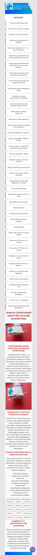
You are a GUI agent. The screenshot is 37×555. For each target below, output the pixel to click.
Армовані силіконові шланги (19, 34)
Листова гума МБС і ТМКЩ (18, 154)
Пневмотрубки (18, 227)
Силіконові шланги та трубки (18, 29)
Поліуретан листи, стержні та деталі (18, 257)
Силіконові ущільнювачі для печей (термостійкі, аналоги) (19, 57)
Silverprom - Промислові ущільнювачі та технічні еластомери (21, 7)
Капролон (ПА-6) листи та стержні (19, 241)
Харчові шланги (18, 208)
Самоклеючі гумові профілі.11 (18, 119)
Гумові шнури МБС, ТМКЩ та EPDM (18, 139)
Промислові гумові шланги (18, 213)
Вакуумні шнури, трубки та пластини (18, 161)
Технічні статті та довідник (18, 300)
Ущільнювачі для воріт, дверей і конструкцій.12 (19, 126)
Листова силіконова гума (19, 23)
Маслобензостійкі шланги (19, 202)
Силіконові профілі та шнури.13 (19, 133)
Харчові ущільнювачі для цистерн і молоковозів (19, 105)
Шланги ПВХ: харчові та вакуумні (18, 220)
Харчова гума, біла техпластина (19, 167)
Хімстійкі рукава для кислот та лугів (18, 195)
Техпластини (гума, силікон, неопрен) (19, 174)
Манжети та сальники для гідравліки (18, 272)
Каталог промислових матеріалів (18, 293)
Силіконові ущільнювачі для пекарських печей (19, 82)
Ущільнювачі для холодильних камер (19, 89)
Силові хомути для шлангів (18, 279)
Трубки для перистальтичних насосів (18, 234)
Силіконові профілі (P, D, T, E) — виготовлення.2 (19, 49)
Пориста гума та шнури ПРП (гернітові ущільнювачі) (19, 147)
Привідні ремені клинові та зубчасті (18, 265)
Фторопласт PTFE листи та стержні (18, 249)
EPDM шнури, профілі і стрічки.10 (19, 113)
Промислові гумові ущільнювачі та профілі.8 (19, 97)
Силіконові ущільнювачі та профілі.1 (18, 41)
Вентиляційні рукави (18, 189)
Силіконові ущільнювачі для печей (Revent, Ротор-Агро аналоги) (19, 65)
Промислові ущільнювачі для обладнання (18, 307)
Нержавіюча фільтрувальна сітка (19, 286)
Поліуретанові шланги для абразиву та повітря (18, 182)
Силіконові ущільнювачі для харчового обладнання (19, 74)
